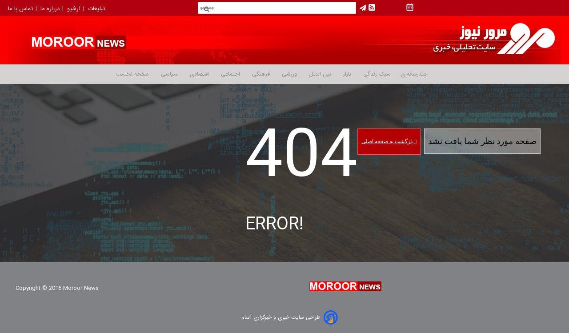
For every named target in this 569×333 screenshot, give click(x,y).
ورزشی (288, 74)
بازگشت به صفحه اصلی (389, 141)
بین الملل (319, 74)
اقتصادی (198, 74)
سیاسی (168, 74)
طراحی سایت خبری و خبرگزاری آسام (280, 317)
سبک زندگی (376, 74)
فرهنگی (260, 74)
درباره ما (50, 8)
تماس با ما (21, 8)
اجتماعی (229, 74)
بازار (346, 74)
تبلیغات (97, 8)
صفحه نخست (132, 74)
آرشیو (74, 8)
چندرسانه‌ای (414, 74)
